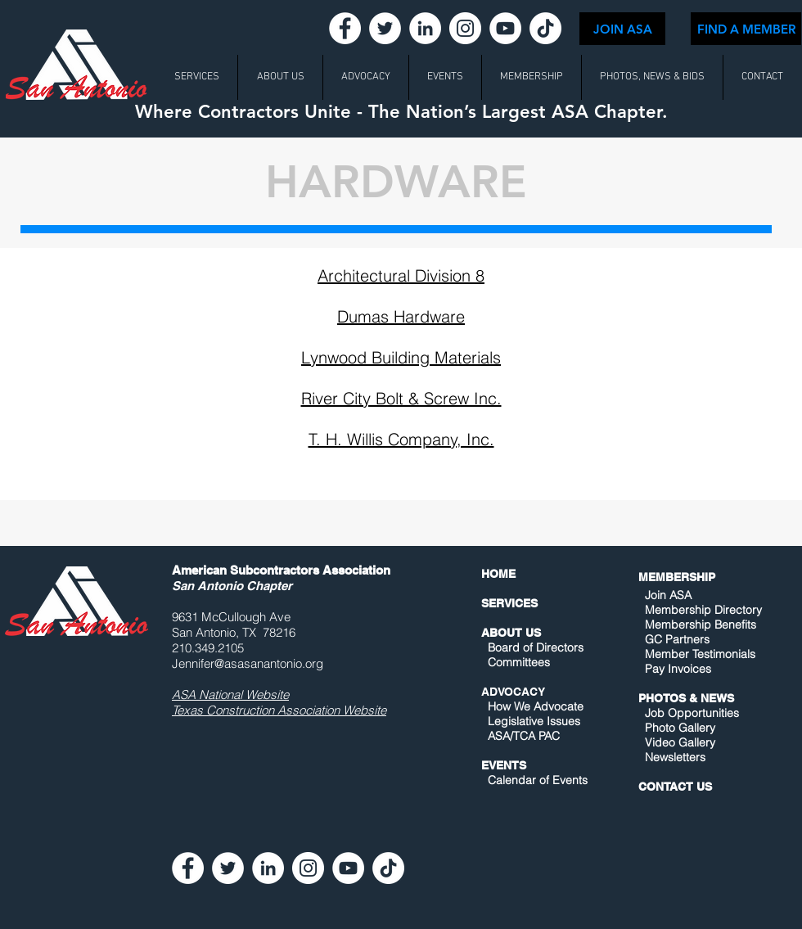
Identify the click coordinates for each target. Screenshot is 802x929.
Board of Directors (535, 647)
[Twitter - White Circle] (385, 28)
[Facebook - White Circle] (345, 28)
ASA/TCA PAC (524, 735)
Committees (519, 662)
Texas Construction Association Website (279, 710)
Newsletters (673, 757)
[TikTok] (545, 28)
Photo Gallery (680, 727)
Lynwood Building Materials (401, 357)
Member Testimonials (700, 654)
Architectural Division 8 (401, 275)
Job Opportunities (692, 713)
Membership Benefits (700, 624)
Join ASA (668, 595)
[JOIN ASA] (622, 28)
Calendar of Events (538, 780)
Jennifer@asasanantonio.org (247, 663)
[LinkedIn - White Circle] (425, 28)
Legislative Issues (534, 721)
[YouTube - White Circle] (505, 28)
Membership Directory (702, 609)
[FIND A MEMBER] (746, 28)
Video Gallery (680, 742)
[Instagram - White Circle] (465, 28)
